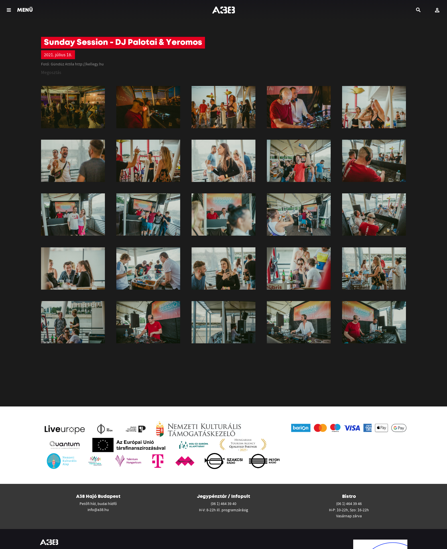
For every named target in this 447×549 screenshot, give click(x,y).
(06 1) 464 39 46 (349, 503)
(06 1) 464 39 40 (223, 503)
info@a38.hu (98, 509)
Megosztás (51, 72)
